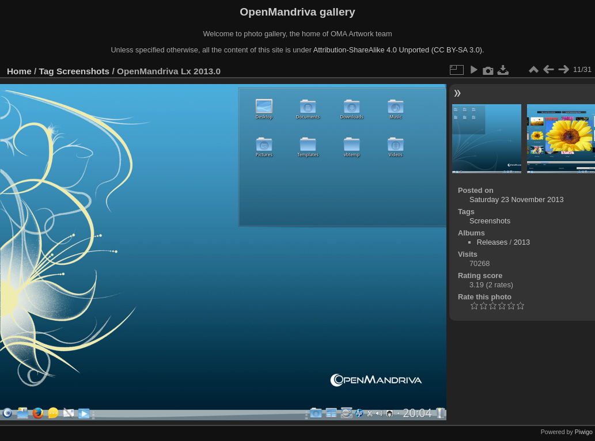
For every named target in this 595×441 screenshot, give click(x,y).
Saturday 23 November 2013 (516, 199)
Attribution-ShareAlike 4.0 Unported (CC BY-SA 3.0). (398, 49)
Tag (46, 71)
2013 (522, 242)
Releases (492, 242)
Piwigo (584, 431)
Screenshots (82, 71)
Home (19, 71)
